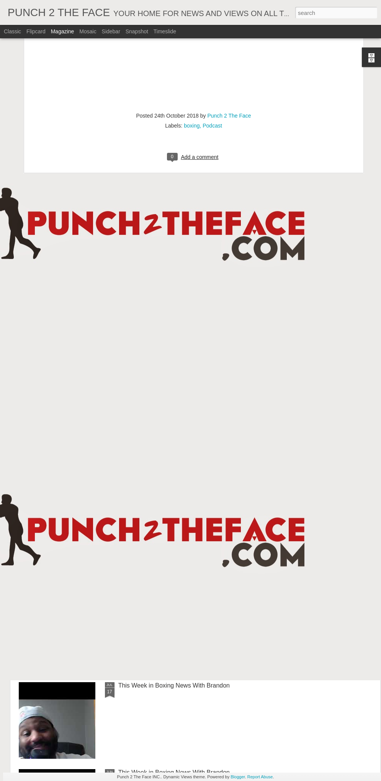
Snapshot (137, 31)
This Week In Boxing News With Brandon (174, 424)
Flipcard (36, 31)
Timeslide (165, 31)
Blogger (238, 776)
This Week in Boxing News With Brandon (174, 685)
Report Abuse (260, 776)
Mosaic (87, 31)
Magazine (62, 31)
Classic (12, 31)
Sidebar (111, 31)
